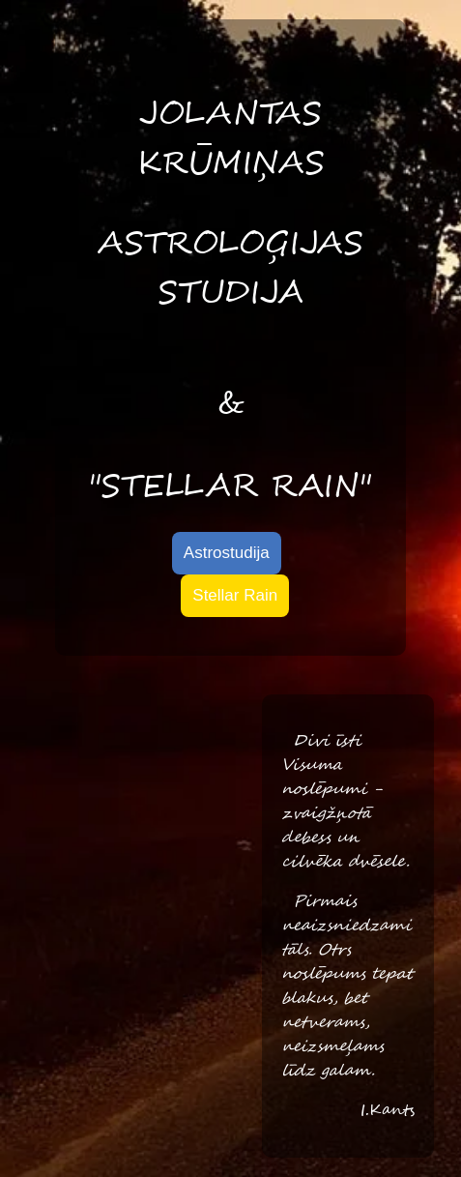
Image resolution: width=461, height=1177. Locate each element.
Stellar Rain (234, 595)
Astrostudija (227, 553)
